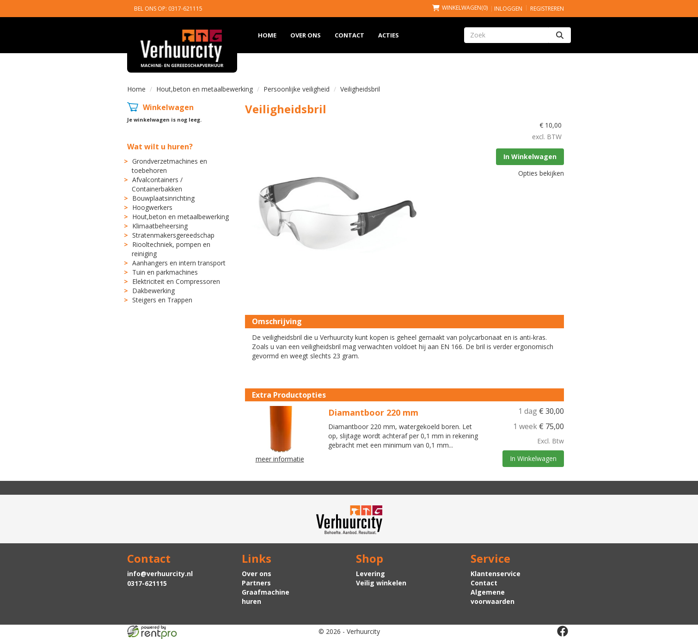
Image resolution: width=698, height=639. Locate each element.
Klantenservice (495, 573)
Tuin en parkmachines (165, 272)
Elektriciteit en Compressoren (176, 281)
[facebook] (562, 631)
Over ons (305, 35)
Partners (256, 582)
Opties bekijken (541, 173)
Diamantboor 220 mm (373, 412)
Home (267, 35)
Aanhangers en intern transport (179, 262)
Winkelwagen (168, 107)
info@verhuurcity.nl (160, 573)
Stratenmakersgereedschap (173, 235)
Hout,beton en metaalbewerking (204, 89)
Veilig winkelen (381, 582)
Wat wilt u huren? (160, 146)
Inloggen (508, 8)
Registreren (547, 8)
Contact (349, 35)
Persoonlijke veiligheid (296, 89)
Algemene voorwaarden (492, 597)
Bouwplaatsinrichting (163, 198)
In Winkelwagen (530, 156)
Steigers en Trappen (162, 299)
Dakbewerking (153, 290)
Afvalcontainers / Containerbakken (157, 184)
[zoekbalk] (506, 35)
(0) (460, 8)
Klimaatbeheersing (160, 225)
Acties (388, 35)
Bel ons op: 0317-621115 (168, 8)
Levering (370, 573)
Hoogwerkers (152, 207)
